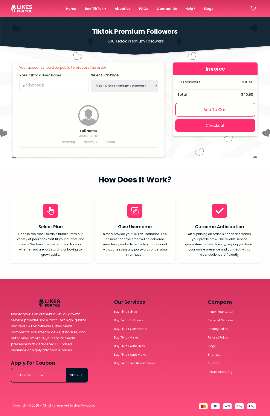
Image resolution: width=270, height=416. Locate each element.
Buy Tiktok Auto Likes (129, 346)
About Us (123, 8)
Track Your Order (220, 312)
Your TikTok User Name (40, 75)
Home (71, 8)
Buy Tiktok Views (126, 337)
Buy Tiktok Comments (130, 329)
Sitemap (214, 354)
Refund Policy (218, 337)
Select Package (105, 75)
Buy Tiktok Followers (128, 320)
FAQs (143, 8)
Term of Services (220, 320)
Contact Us (167, 8)
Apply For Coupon (33, 363)
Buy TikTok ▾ (95, 8)
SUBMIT (76, 375)
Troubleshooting (220, 372)
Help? (190, 8)
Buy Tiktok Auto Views (130, 354)
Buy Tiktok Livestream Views (135, 363)
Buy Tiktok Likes (125, 312)
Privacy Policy (218, 329)
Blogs (208, 8)
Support (214, 363)
